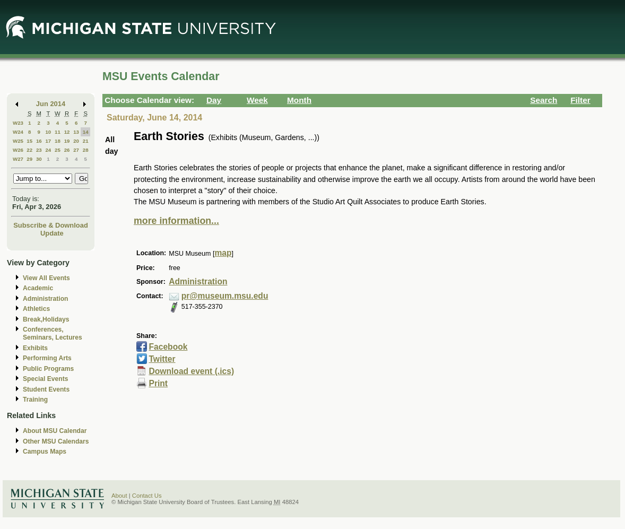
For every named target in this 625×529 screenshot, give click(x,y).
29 (29, 159)
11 (57, 132)
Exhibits (35, 348)
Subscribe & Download (50, 225)
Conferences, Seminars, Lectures (52, 333)
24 (48, 150)
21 (86, 141)
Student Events (46, 389)
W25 (18, 141)
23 (39, 150)
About (119, 495)
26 (67, 150)
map (222, 252)
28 (86, 150)
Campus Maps (44, 451)
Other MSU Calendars (56, 441)
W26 (18, 150)
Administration (45, 298)
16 (39, 141)
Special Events (45, 379)
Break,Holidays (46, 319)
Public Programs (48, 368)
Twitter (162, 358)
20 (76, 141)
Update (52, 233)
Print (158, 383)
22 (29, 150)
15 (29, 141)
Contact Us (147, 495)
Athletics (36, 309)
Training (35, 399)
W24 (18, 132)
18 (57, 141)
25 (57, 150)
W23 (18, 123)
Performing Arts (47, 358)
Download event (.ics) (191, 371)
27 (76, 150)
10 (48, 132)
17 (48, 141)
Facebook (168, 346)
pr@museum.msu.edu (224, 295)
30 (39, 159)
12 (67, 132)
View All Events (46, 278)
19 (67, 141)
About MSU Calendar (54, 431)
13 (76, 132)
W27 (18, 159)
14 (86, 132)
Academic (38, 288)
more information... (176, 220)
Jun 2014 (50, 104)
